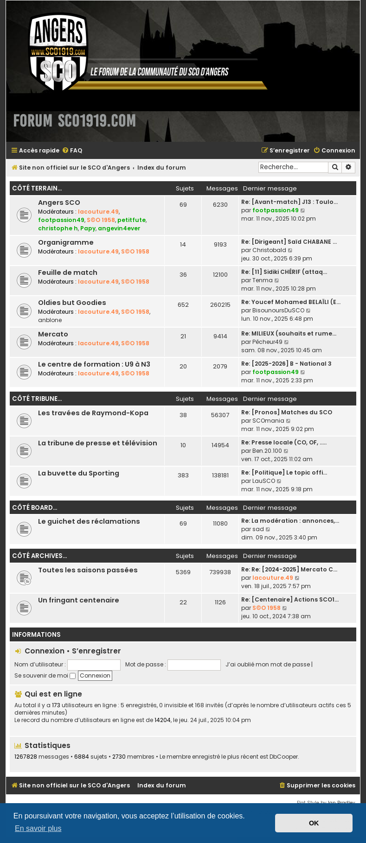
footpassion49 (61, 220)
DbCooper (284, 757)
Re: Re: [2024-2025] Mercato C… (289, 569)
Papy (88, 228)
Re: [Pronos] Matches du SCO (286, 412)
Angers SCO (59, 202)
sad (258, 529)
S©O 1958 (101, 220)
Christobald (269, 250)
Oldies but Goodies (72, 302)
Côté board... (34, 507)
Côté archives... (39, 555)
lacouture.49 (98, 212)
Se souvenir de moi (45, 675)
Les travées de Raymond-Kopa (93, 413)
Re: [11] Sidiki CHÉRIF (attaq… (284, 272)
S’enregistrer (96, 651)
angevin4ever (119, 228)
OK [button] (314, 823)
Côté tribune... (37, 398)
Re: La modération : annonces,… (290, 521)
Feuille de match (67, 272)
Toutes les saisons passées (88, 570)
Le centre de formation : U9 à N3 (94, 364)
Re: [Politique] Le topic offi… (284, 472)
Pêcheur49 (267, 342)
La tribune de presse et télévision (97, 443)
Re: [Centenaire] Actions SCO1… (290, 599)
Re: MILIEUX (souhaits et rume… (288, 333)
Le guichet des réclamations (89, 521)
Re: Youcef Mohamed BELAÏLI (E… (290, 302)
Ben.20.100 (267, 451)
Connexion (44, 651)
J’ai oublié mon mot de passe (267, 664)
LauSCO (263, 481)
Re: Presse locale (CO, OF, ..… (284, 442)
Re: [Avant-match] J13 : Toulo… (289, 202)
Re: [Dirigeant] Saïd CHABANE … (289, 242)
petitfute (131, 220)
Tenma (262, 280)
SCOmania (268, 421)
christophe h (58, 228)
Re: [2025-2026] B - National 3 (286, 364)
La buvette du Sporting (78, 473)
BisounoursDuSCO (278, 310)
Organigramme (66, 242)
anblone (50, 320)
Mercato (53, 334)
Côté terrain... (37, 188)
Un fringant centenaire (78, 600)
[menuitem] (72, 151)
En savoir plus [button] (38, 828)
